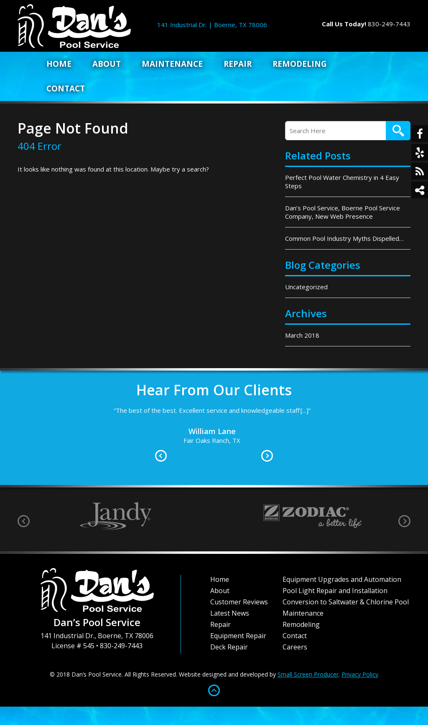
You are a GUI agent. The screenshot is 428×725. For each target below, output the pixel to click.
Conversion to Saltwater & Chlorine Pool (346, 601)
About (106, 63)
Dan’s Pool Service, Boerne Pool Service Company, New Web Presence (342, 212)
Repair (238, 63)
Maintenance (172, 63)
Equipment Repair (238, 635)
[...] (304, 410)
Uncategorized (306, 287)
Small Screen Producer (308, 674)
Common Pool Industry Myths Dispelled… (344, 238)
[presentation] (24, 521)
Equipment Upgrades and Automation (342, 579)
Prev (161, 456)
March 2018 (302, 335)
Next (267, 456)
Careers (295, 647)
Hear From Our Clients (214, 389)
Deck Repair (229, 647)
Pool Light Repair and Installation (335, 590)
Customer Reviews (239, 601)
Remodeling (300, 63)
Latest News (229, 613)
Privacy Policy (359, 674)
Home (58, 63)
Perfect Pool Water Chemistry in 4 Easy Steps (342, 181)
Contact (65, 88)
